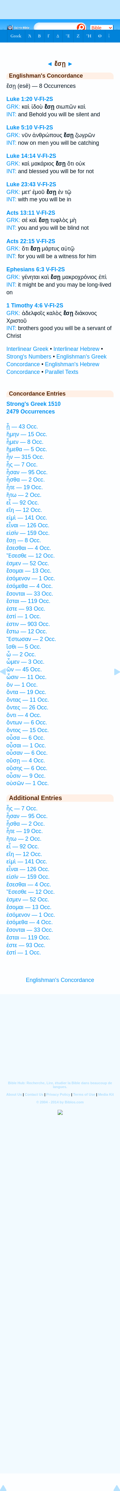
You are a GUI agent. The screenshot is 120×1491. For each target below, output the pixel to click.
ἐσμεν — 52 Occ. (27, 563)
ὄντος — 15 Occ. (27, 730)
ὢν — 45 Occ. (24, 669)
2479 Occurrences (30, 411)
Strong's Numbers (28, 356)
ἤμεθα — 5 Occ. (26, 449)
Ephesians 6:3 (25, 269)
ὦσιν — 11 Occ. (26, 677)
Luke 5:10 (19, 127)
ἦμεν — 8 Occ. (25, 442)
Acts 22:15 (20, 241)
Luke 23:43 (21, 184)
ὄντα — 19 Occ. (26, 692)
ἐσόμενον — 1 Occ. (30, 578)
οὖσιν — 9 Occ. (26, 776)
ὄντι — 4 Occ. (23, 715)
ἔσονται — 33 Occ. (29, 594)
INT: (11, 114)
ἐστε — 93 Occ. (25, 609)
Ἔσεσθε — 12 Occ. (30, 555)
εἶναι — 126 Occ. (28, 525)
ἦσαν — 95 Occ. (27, 472)
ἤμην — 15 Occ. (26, 434)
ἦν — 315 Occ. (25, 457)
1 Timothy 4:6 (24, 305)
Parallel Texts (61, 372)
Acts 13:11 (20, 213)
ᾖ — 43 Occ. (22, 426)
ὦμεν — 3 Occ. (25, 662)
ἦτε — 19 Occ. (24, 487)
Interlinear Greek (27, 349)
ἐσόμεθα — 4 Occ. (29, 586)
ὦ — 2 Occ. (21, 654)
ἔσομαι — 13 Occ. (29, 571)
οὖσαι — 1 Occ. (26, 745)
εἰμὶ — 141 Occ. (26, 517)
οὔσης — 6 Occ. (26, 768)
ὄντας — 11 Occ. (27, 700)
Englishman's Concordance (60, 980)
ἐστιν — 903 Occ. (28, 624)
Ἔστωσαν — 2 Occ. (31, 639)
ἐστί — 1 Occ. (23, 616)
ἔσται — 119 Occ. (28, 601)
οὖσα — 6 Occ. (25, 738)
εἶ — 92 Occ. (22, 502)
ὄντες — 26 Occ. (27, 707)
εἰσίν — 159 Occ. (28, 533)
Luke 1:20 (19, 99)
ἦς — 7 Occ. (22, 464)
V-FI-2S (43, 99)
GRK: (13, 107)
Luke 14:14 (21, 156)
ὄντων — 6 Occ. (26, 722)
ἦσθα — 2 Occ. (25, 479)
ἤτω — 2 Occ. (24, 495)
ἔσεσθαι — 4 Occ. (28, 548)
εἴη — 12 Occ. (24, 510)
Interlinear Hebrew (76, 349)
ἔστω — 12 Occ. (26, 631)
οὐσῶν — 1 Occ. (27, 783)
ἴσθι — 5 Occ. (23, 647)
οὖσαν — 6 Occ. (27, 753)
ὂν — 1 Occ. (22, 685)
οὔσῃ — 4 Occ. (25, 760)
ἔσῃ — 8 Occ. (23, 540)
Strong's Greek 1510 (33, 404)
